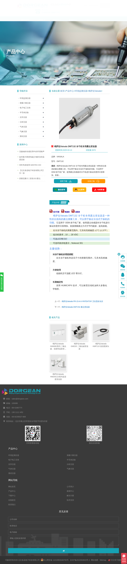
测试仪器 (23, 136)
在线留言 (41, 31)
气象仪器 (23, 131)
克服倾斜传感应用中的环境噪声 (31, 151)
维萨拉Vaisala (94, 91)
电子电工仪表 (25, 108)
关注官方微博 (115, 560)
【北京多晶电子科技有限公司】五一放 (31, 171)
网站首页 (25, 23)
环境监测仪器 (81, 91)
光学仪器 (23, 117)
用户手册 (54, 212)
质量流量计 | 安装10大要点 (30, 178)
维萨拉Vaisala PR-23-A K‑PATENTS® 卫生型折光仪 (82, 301)
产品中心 (57, 23)
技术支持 (57, 31)
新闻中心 (73, 23)
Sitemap (103, 560)
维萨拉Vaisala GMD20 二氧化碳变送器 (79, 346)
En (107, 2)
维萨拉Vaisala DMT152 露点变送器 (76, 307)
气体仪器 (23, 127)
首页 (62, 91)
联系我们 (73, 31)
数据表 (65, 212)
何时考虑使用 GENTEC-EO (30, 165)
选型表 (76, 212)
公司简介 (41, 23)
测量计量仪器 (25, 103)
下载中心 (89, 23)
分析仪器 (23, 122)
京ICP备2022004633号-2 (79, 560)
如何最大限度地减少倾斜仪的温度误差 (31, 158)
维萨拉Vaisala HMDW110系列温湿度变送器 (58, 376)
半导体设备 (24, 112)
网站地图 (94, 560)
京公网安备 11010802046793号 (55, 560)
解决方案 (25, 31)
